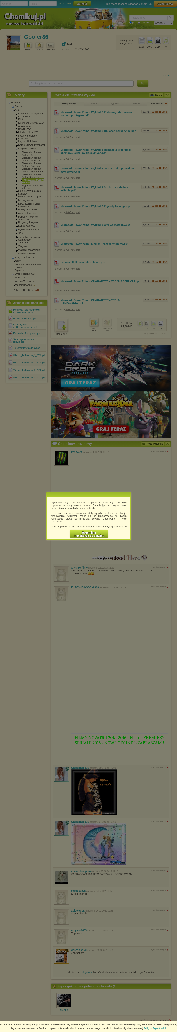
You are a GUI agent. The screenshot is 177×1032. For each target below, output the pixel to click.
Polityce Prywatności (155, 1028)
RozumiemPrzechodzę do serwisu (89, 534)
